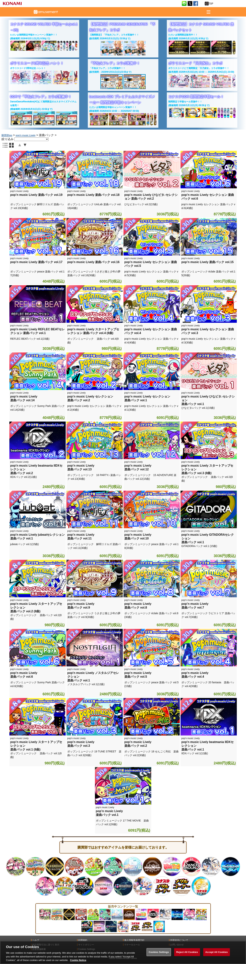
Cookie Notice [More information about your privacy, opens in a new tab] (78, 960)
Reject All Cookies (187, 952)
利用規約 (82, 940)
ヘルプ (35, 940)
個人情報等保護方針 (134, 940)
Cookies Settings (159, 952)
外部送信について (179, 940)
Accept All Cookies (216, 952)
